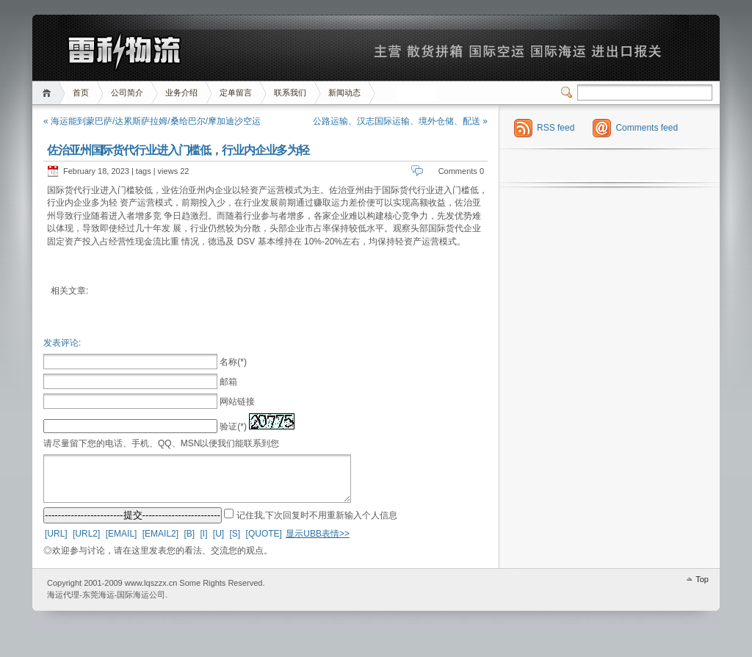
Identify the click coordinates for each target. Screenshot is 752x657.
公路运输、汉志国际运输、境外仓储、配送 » (400, 121)
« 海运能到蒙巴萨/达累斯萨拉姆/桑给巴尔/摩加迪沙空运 (152, 121)
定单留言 (236, 92)
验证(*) (233, 426)
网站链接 (237, 401)
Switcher (569, 92)
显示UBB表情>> (318, 542)
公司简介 (127, 92)
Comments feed (646, 128)
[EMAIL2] (160, 542)
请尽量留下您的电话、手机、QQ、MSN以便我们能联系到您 (161, 443)
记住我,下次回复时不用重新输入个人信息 (316, 524)
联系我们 (290, 92)
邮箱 (228, 382)
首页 (48, 92)
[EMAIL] (121, 542)
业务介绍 (181, 92)
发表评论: (62, 343)
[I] (203, 542)
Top (702, 588)
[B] (189, 542)
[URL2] (86, 542)
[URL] (56, 542)
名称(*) (233, 362)
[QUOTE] (264, 542)
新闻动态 (344, 92)
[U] (218, 542)
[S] (235, 542)
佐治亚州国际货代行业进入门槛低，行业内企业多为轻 (178, 150)
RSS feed (555, 128)
